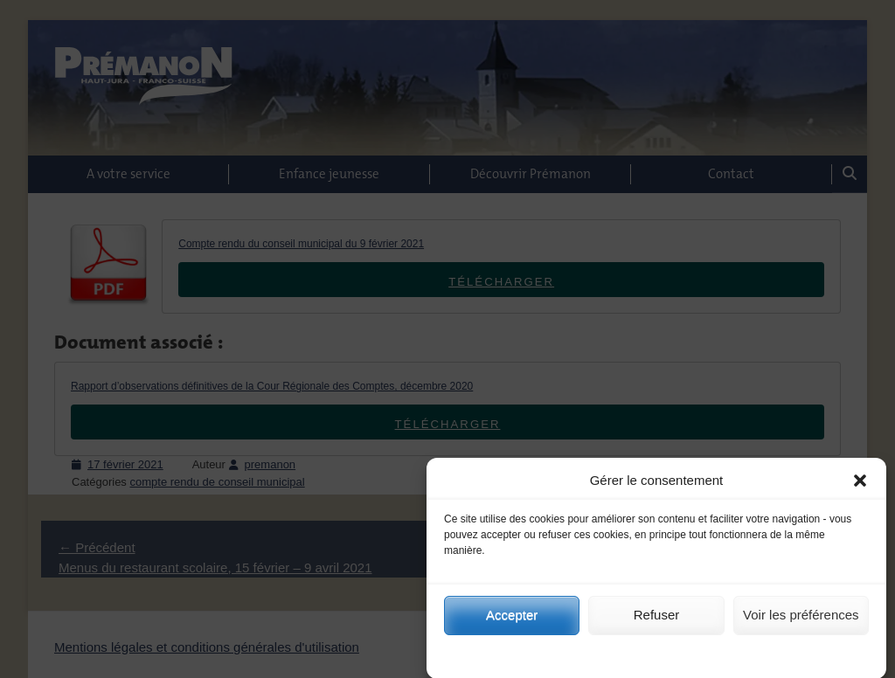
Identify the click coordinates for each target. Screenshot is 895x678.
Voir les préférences (801, 626)
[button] (860, 492)
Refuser (657, 626)
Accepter (512, 626)
